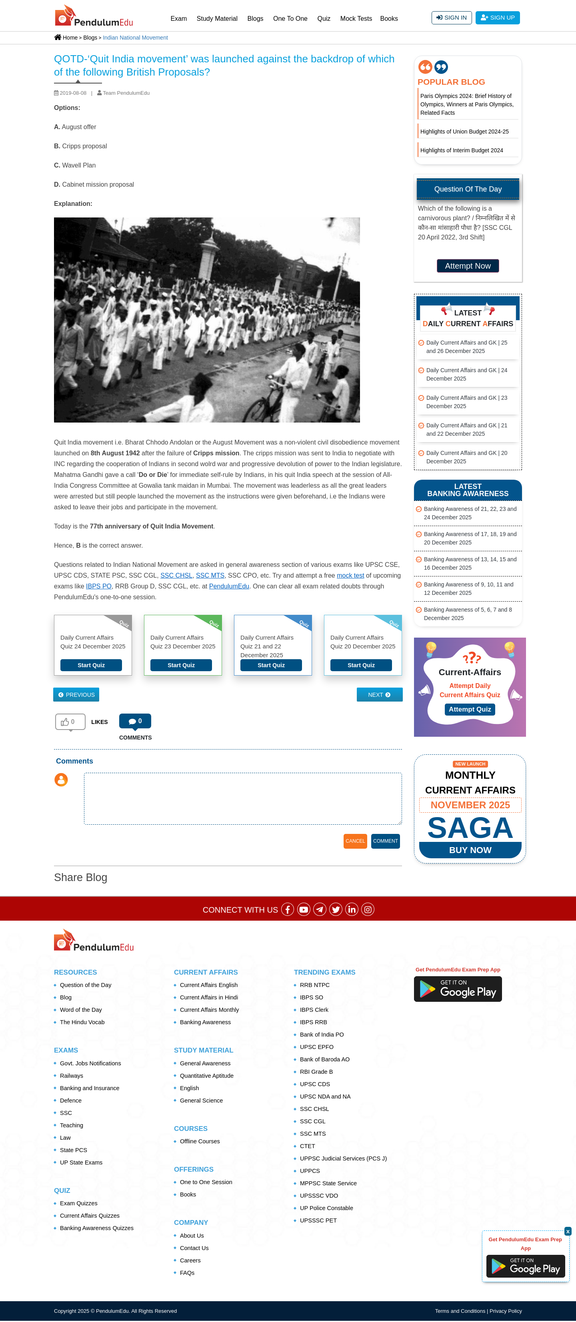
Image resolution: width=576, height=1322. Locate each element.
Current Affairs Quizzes (91, 1216)
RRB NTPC (315, 986)
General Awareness (206, 1064)
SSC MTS (210, 575)
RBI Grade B (317, 1072)
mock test (350, 575)
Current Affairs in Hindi (210, 998)
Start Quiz (91, 665)
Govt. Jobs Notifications (91, 1064)
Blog (66, 998)
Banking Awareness (206, 1023)
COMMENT (385, 841)
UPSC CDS (315, 1085)
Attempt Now (468, 265)
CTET (308, 1147)
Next (379, 695)
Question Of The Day (468, 189)
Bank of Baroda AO (325, 1060)
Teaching (72, 1126)
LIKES (99, 722)
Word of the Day (81, 1010)
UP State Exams (82, 1163)
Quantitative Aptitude (207, 1076)
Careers (190, 1261)
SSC (66, 1114)
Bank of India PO (322, 1035)
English (190, 1089)
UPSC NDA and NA (326, 1097)
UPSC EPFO (317, 1048)
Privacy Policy (506, 1312)
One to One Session (207, 1183)
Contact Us (195, 1249)
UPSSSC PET (319, 1221)
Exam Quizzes (79, 1204)
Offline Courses (200, 1142)
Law (65, 1138)
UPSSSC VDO (319, 1196)
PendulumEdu (229, 586)
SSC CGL (313, 1122)
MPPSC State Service (329, 1184)
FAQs (187, 1273)
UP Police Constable (327, 1209)
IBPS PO (99, 586)
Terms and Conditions (461, 1312)
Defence (71, 1101)
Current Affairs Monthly (210, 1010)
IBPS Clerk (314, 1010)
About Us (192, 1236)
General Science (202, 1101)
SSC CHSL (176, 575)
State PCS (74, 1151)
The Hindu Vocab (83, 1023)
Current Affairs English (210, 986)
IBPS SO (312, 998)
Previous (76, 695)
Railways (72, 1076)
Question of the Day (86, 986)
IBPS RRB (314, 1023)
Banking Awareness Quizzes (98, 1229)
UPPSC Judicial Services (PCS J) (345, 1159)
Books (389, 18)
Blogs (256, 18)
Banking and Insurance (90, 1089)
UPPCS (310, 1171)
